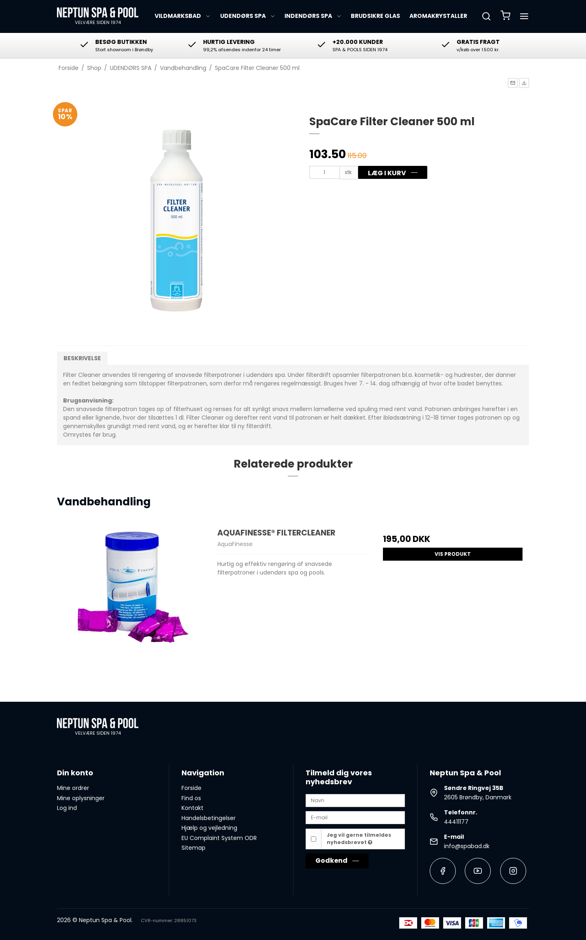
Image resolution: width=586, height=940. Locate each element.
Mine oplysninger (81, 798)
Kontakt (192, 808)
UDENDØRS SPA (248, 16)
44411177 (456, 822)
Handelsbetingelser (208, 818)
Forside (191, 788)
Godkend (331, 860)
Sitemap (193, 848)
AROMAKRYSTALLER (438, 16)
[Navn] (355, 800)
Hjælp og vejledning (209, 828)
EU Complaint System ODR (219, 838)
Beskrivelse (82, 358)
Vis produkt (453, 554)
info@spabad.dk (467, 846)
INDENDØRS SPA (313, 16)
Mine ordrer (73, 788)
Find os (191, 798)
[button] (513, 83)
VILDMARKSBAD (183, 16)
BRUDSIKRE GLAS (375, 16)
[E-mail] (355, 817)
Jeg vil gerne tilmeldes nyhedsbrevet (359, 838)
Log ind (67, 808)
